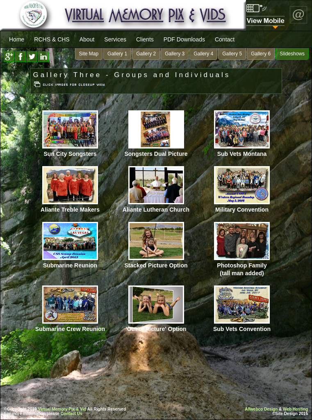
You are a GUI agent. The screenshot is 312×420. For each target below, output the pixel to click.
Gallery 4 (203, 54)
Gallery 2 (146, 54)
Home (16, 39)
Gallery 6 (261, 54)
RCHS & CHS (51, 39)
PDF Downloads (184, 39)
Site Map (88, 54)
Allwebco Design (261, 409)
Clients (145, 39)
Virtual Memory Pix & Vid (62, 409)
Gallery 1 (117, 54)
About (87, 39)
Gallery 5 (232, 54)
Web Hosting (295, 409)
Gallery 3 (174, 54)
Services (115, 39)
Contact (225, 39)
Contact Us (71, 413)
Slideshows (292, 54)
